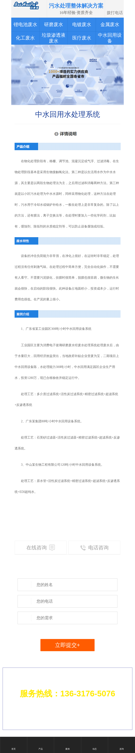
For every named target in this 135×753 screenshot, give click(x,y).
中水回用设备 (75, 329)
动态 (94, 749)
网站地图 (115, 708)
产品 (40, 749)
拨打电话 (115, 5)
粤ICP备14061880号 (106, 718)
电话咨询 (94, 548)
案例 (67, 749)
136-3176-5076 (87, 693)
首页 (13, 749)
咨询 (122, 749)
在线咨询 (40, 548)
